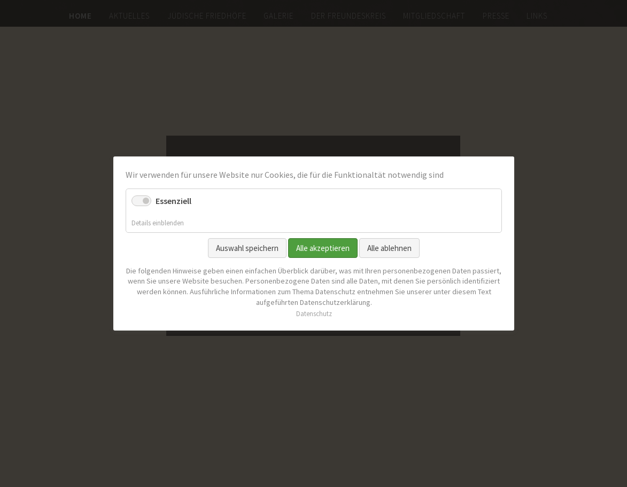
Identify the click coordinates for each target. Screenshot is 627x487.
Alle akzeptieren (323, 248)
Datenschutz (313, 313)
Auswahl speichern (247, 248)
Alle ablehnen (389, 248)
